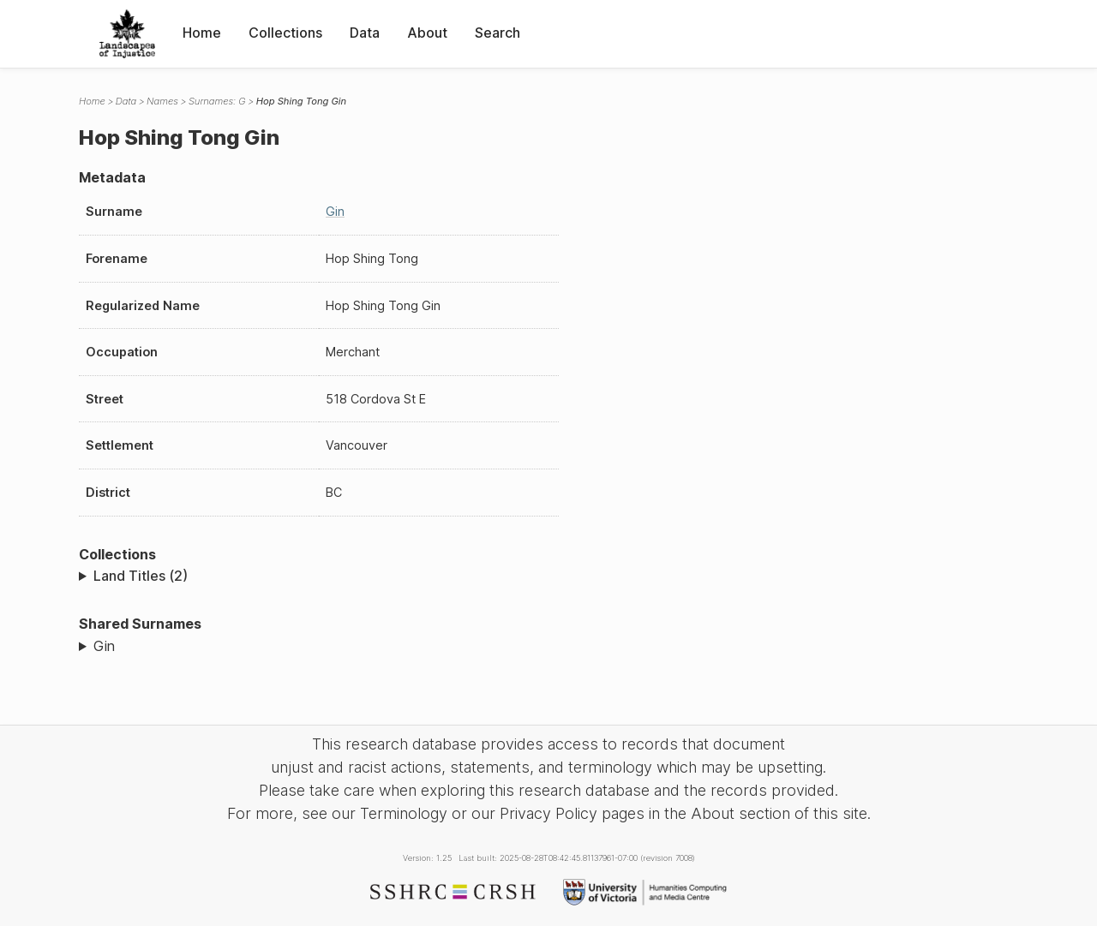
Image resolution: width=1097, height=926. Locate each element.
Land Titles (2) (140, 575)
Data (365, 32)
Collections (285, 32)
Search (497, 32)
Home (202, 32)
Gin (335, 211)
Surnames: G (217, 101)
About (427, 32)
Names (162, 101)
